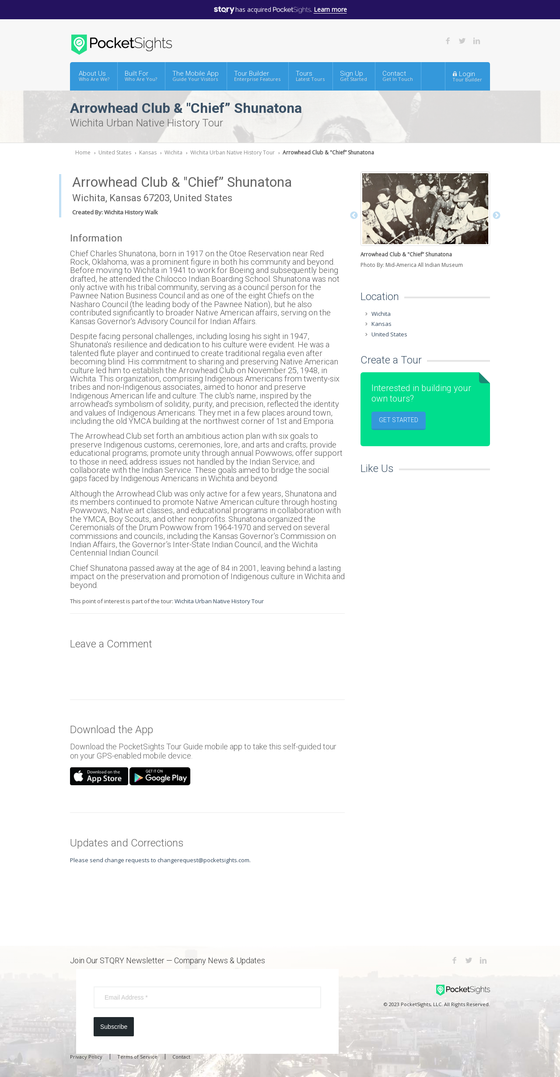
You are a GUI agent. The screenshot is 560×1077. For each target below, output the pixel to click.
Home (83, 152)
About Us (94, 75)
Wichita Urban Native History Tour (232, 152)
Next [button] (496, 215)
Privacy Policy (86, 1056)
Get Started (398, 419)
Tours (310, 75)
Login (467, 76)
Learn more (330, 9)
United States (114, 152)
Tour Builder (257, 75)
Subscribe (113, 1026)
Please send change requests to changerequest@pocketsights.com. (160, 860)
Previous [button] (354, 215)
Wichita (173, 152)
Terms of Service (137, 1056)
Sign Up (353, 75)
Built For (141, 75)
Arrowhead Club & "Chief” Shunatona (328, 152)
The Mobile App (195, 75)
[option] (425, 220)
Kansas (148, 152)
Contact (397, 75)
